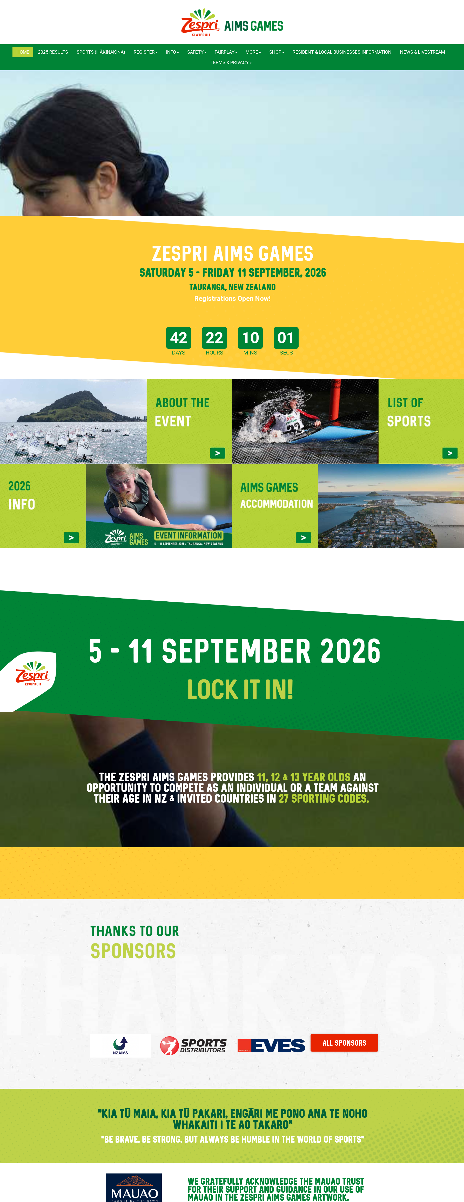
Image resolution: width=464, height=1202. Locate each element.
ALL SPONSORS (344, 1037)
